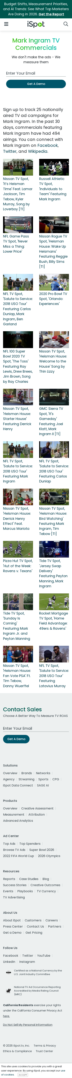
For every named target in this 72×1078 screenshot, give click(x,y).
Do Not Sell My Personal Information (27, 1025)
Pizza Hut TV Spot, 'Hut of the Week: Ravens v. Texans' (18, 566)
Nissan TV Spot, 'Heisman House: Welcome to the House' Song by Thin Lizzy (53, 361)
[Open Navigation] (6, 23)
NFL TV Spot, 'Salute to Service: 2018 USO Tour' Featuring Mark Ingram (18, 471)
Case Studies (28, 879)
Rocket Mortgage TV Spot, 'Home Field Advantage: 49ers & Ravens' (53, 621)
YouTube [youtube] (43, 955)
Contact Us (35, 926)
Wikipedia (37, 151)
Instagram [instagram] (27, 962)
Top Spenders (30, 843)
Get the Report (51, 14)
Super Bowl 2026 (41, 850)
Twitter (10, 151)
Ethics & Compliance (17, 1051)
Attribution (36, 814)
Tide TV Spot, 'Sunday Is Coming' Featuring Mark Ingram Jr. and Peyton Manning (16, 626)
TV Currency (46, 891)
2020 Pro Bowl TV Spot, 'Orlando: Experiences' (53, 299)
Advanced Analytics (18, 820)
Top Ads (9, 843)
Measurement (13, 814)
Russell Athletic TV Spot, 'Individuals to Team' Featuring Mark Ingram (52, 189)
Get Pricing (34, 932)
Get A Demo (36, 84)
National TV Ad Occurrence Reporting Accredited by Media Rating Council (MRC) (37, 990)
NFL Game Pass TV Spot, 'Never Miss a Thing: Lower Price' (16, 244)
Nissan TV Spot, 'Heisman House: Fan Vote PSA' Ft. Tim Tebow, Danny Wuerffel (17, 675)
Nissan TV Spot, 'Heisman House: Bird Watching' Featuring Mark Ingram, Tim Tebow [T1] (53, 521)
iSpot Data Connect (18, 785)
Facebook (47, 145)
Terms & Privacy (45, 1046)
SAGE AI (43, 785)
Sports (43, 779)
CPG (55, 779)
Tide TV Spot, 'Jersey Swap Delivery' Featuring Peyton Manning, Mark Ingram (53, 573)
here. (6, 1016)
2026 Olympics (49, 856)
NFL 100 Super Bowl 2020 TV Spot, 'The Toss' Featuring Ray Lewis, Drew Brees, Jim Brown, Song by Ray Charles (18, 366)
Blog (45, 879)
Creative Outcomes (45, 885)
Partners (54, 926)
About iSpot (12, 920)
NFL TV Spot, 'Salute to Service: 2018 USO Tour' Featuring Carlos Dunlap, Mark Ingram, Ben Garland (18, 309)
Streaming (26, 779)
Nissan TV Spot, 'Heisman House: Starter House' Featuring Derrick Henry (17, 418)
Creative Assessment (37, 808)
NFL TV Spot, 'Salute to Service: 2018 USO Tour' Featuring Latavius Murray (54, 675)
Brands (26, 773)
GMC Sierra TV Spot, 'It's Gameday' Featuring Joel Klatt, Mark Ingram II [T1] (51, 421)
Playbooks (25, 891)
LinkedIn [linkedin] (9, 962)
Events (8, 891)
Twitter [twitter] (27, 955)
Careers (52, 920)
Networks (43, 773)
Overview (10, 773)
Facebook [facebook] (10, 955)
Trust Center (44, 1051)
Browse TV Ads (14, 850)
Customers (33, 920)
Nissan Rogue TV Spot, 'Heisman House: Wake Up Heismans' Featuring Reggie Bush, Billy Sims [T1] (53, 251)
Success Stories (14, 885)
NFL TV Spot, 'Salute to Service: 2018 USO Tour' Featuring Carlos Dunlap (54, 471)
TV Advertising (14, 897)
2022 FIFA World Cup (18, 856)
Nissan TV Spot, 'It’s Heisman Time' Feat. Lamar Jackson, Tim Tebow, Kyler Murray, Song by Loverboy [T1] (17, 194)
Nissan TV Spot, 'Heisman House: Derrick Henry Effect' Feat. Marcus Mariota (17, 518)
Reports (9, 879)
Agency (9, 779)
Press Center (13, 926)
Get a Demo (12, 932)
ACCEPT (23, 1074)
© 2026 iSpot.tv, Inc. (16, 1046)
